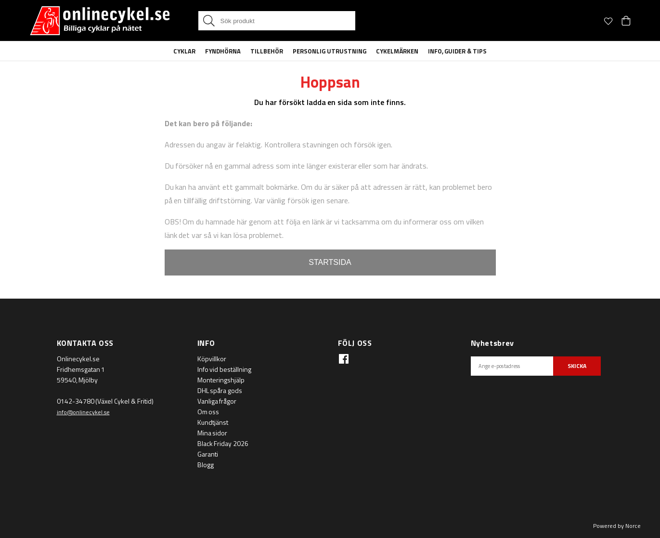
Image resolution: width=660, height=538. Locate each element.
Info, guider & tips (457, 51)
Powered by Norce (617, 525)
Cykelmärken (397, 51)
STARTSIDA (330, 262)
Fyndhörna (223, 51)
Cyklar (184, 51)
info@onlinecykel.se (83, 412)
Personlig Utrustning (329, 51)
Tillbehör (266, 51)
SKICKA (577, 365)
